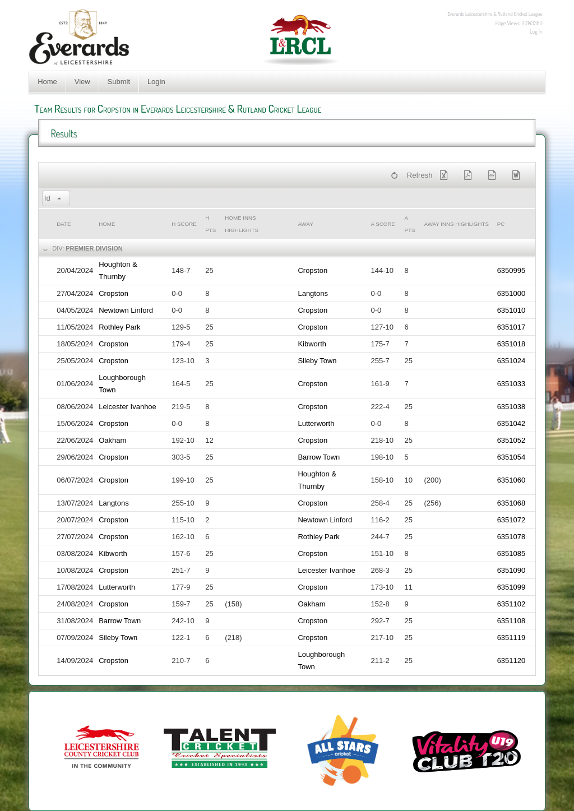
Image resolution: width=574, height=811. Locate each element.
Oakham (112, 440)
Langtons (313, 293)
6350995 (511, 270)
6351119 (511, 637)
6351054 (511, 457)
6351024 (511, 360)
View (82, 81)
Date (64, 224)
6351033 (511, 383)
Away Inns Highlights (456, 224)
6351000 (511, 293)
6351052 (511, 440)
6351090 (511, 570)
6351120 (511, 660)
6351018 (511, 344)
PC (501, 224)
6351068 (511, 503)
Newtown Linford (126, 310)
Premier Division (94, 248)
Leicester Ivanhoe (127, 406)
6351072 (511, 520)
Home (47, 81)
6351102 (511, 604)
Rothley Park (119, 327)
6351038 (511, 406)
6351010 (511, 310)
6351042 (511, 423)
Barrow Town (319, 457)
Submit (119, 81)
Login (156, 81)
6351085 (511, 553)
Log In (536, 31)
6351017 (511, 327)
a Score (383, 224)
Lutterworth (316, 423)
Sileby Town (317, 360)
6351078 (511, 536)
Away (305, 224)
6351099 (511, 587)
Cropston (312, 270)
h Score (184, 224)
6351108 (511, 621)
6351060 (511, 480)
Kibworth (312, 344)
